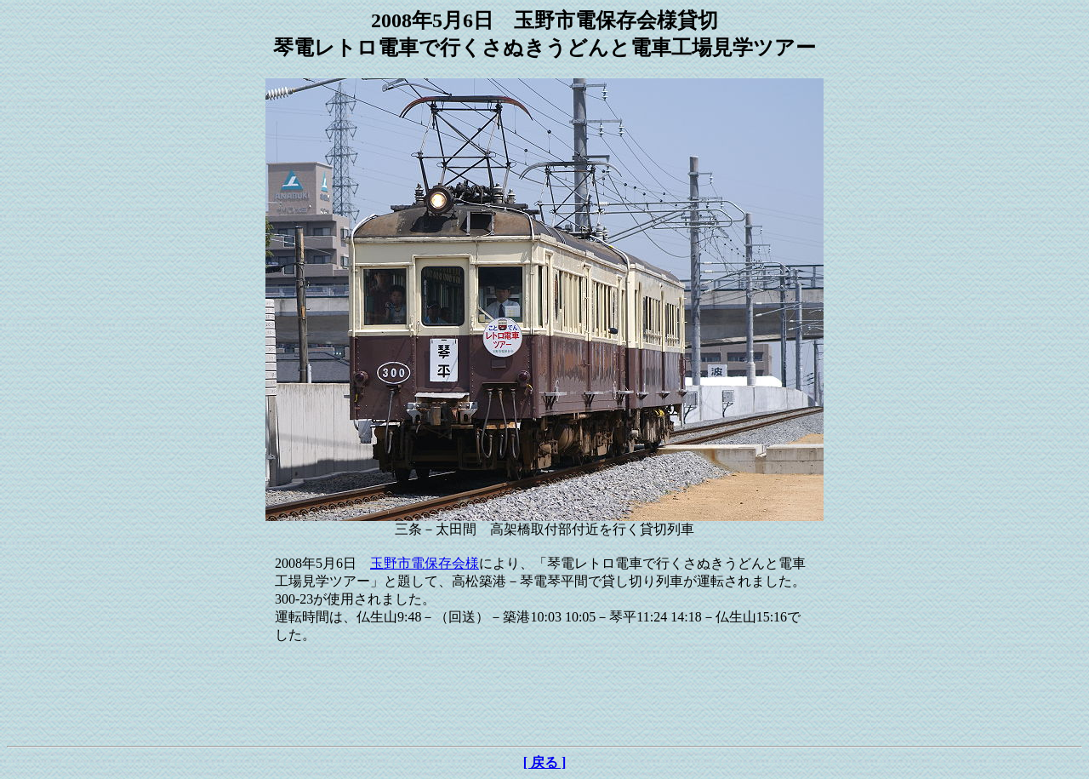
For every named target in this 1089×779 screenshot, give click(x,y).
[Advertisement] (544, 700)
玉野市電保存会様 (424, 563)
